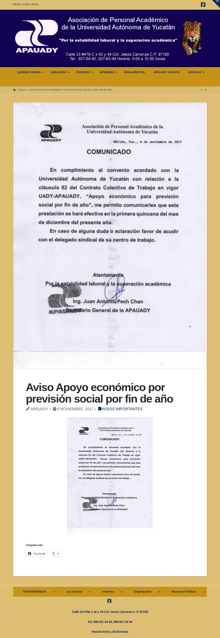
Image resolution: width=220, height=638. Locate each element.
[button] (216, 4)
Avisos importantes (120, 409)
